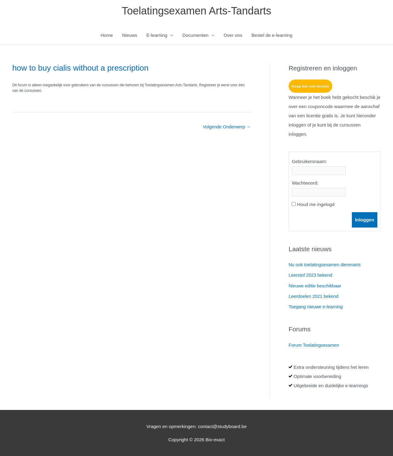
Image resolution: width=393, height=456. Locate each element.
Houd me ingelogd (316, 205)
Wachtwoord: (305, 183)
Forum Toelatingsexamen (314, 345)
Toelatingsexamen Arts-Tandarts (196, 11)
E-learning (156, 35)
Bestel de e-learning (271, 35)
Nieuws (129, 35)
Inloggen (364, 220)
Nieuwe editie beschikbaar (315, 286)
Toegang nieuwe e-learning (316, 307)
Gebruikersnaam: (309, 162)
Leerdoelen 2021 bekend (314, 296)
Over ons (233, 35)
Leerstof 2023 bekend (311, 275)
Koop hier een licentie (311, 87)
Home (107, 35)
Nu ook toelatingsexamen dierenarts (325, 265)
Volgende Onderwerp (226, 127)
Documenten (195, 35)
